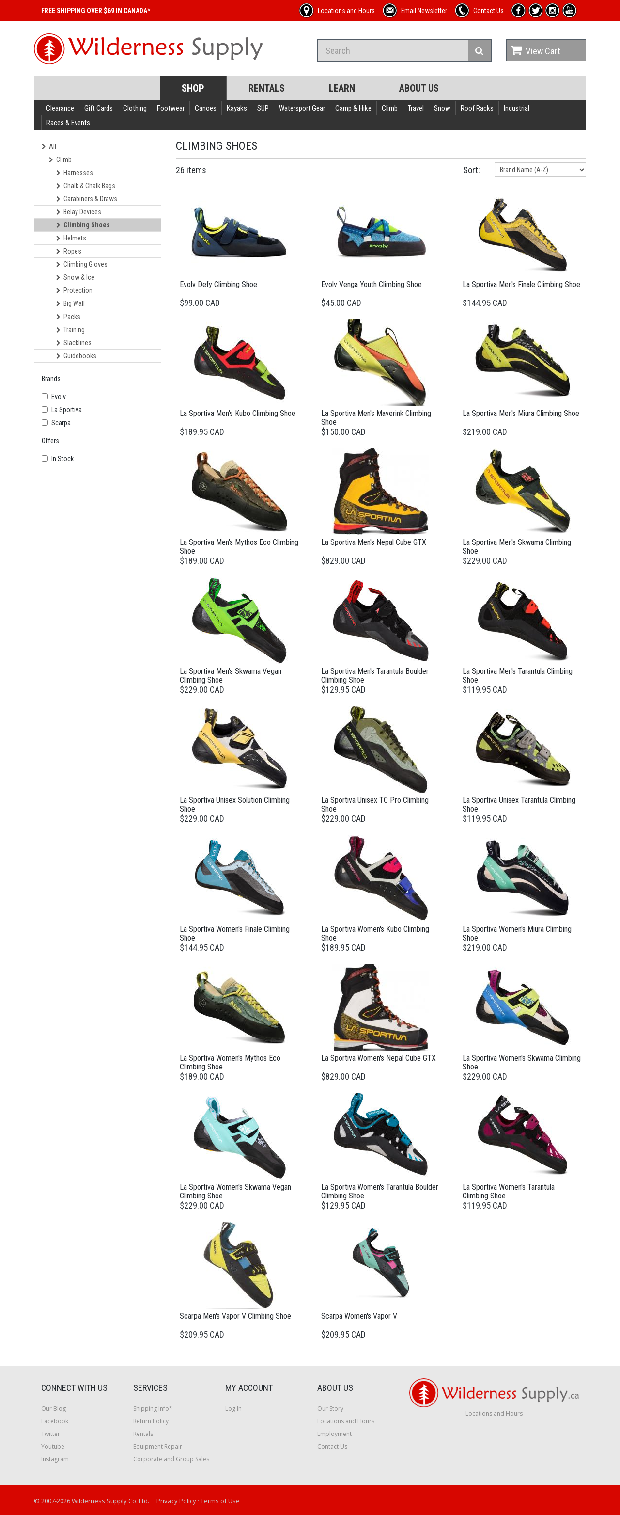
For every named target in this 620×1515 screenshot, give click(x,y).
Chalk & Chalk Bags (85, 186)
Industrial (516, 108)
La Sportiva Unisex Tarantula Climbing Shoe (519, 804)
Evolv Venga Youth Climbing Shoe (371, 284)
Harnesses (74, 172)
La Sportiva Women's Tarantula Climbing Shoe (509, 1191)
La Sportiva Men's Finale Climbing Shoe (521, 284)
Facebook (54, 1421)
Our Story (330, 1408)
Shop (193, 88)
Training (70, 330)
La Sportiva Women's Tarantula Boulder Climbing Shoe (379, 1191)
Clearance (60, 108)
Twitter (50, 1434)
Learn (342, 88)
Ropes (68, 251)
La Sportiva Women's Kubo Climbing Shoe (375, 933)
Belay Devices (78, 212)
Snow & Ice (75, 277)
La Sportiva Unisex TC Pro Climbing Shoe (375, 804)
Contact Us (332, 1446)
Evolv (58, 396)
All (49, 146)
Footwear (171, 108)
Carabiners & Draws (86, 199)
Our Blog (53, 1408)
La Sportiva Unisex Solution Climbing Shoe (235, 804)
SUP (263, 108)
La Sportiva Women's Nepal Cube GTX (378, 1058)
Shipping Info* (152, 1408)
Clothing (135, 108)
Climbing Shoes (83, 225)
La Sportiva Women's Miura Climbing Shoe (517, 933)
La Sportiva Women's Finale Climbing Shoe (235, 933)
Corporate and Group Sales (171, 1459)
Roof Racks (477, 108)
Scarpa (61, 423)
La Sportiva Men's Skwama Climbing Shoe (517, 547)
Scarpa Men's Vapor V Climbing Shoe (235, 1316)
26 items (191, 170)
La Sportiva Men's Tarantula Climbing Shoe (518, 676)
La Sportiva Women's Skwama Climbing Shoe (522, 1062)
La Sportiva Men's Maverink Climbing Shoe (376, 418)
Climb (390, 108)
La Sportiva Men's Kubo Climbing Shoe (237, 413)
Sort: (471, 170)
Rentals (266, 88)
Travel (416, 108)
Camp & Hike (353, 108)
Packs (68, 316)
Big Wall (70, 303)
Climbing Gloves (82, 264)
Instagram (55, 1459)
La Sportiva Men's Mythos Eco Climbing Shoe (239, 547)
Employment (334, 1434)
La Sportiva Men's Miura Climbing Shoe (521, 413)
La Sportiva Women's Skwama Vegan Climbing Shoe (235, 1191)
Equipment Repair (157, 1446)
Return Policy (151, 1421)
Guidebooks (76, 356)
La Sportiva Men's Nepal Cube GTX (373, 542)
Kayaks (237, 108)
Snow (442, 108)
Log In (233, 1408)
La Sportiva (66, 410)
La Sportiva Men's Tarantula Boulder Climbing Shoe (375, 676)
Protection (74, 290)
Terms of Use (220, 1501)
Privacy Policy (176, 1501)
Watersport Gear (302, 108)
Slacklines (74, 343)
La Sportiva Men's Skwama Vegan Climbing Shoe (230, 676)
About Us (419, 88)
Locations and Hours (345, 1421)
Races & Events (68, 122)
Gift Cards (98, 108)
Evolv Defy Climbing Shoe (218, 284)
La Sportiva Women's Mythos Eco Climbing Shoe (230, 1062)
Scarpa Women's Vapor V (359, 1316)
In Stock (62, 458)
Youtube (52, 1446)
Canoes (206, 108)
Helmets (71, 238)
